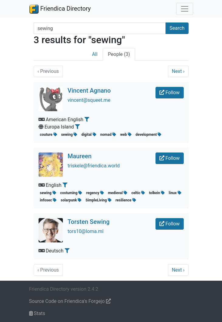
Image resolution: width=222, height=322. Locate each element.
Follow (169, 92)
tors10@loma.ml (86, 231)
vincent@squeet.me (89, 100)
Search (176, 28)
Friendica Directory (60, 9)
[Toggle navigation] (184, 9)
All (94, 54)
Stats (37, 313)
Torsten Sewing (89, 221)
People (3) (119, 54)
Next (178, 71)
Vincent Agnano (89, 90)
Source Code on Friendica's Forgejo (70, 301)
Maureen (80, 156)
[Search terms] (100, 28)
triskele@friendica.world (94, 166)
